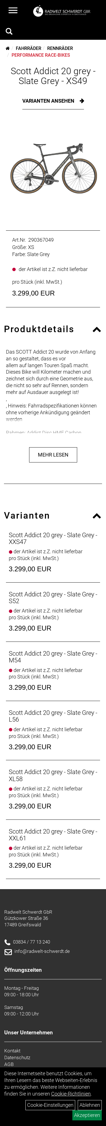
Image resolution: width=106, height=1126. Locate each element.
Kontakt (12, 1051)
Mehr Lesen (53, 455)
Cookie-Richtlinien (71, 1094)
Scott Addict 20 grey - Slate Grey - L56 (53, 716)
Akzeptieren (87, 1115)
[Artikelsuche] (9, 32)
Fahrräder (28, 48)
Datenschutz (17, 1057)
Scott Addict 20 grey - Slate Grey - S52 (53, 598)
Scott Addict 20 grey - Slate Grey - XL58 (53, 775)
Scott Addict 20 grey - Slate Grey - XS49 (53, 76)
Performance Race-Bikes (41, 55)
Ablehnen (89, 1105)
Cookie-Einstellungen (50, 1105)
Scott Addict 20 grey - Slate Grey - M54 (53, 657)
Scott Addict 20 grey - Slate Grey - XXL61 (53, 835)
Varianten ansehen (48, 101)
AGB (9, 1064)
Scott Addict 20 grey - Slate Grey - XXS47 (53, 538)
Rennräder (60, 48)
